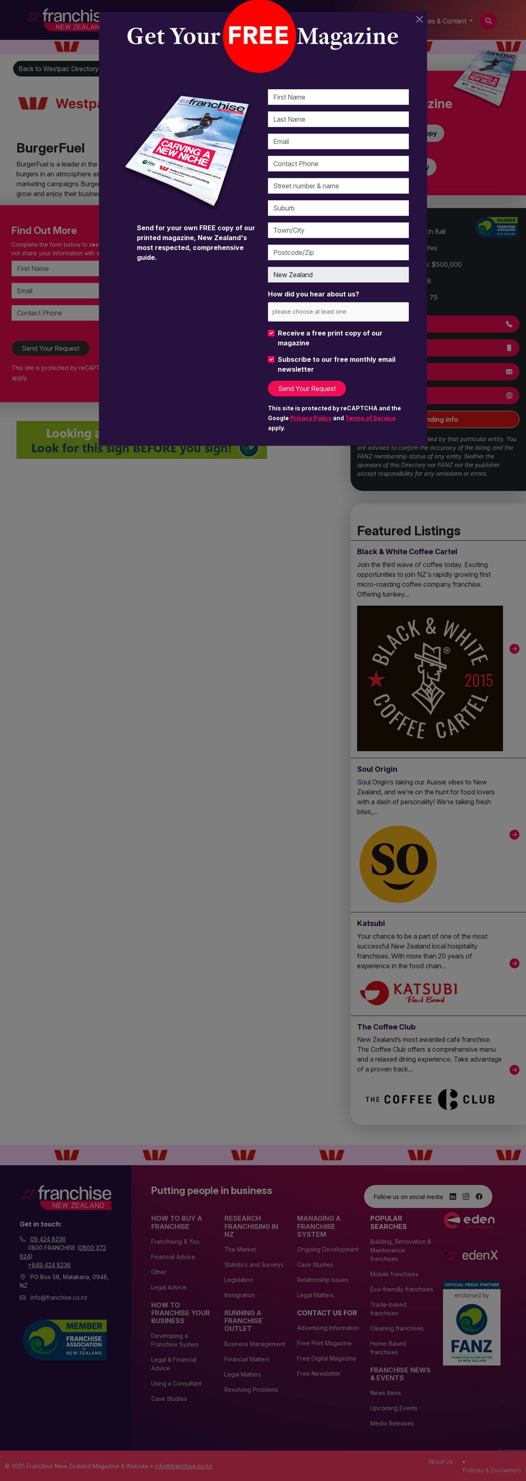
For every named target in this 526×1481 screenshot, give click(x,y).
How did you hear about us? (313, 294)
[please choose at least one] (321, 311)
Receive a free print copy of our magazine (330, 338)
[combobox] (338, 312)
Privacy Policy (311, 417)
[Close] (419, 19)
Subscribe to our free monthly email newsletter (336, 364)
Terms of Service (370, 417)
